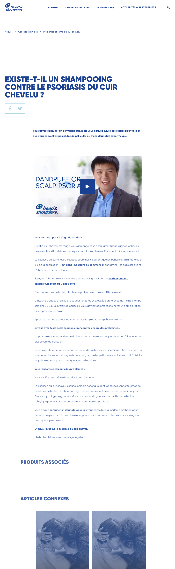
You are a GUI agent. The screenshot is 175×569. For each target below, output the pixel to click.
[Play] (87, 186)
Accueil (9, 31)
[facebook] (10, 108)
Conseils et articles (28, 31)
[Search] (168, 7)
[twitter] (20, 108)
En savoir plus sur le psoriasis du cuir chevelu (67, 428)
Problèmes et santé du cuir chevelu (61, 31)
